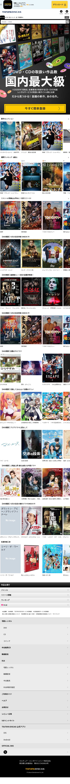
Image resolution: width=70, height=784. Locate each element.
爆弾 (1, 234)
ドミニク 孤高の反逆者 (28, 154)
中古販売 (7, 683)
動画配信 (5, 656)
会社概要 (4, 614)
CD (10, 19)
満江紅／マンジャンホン (28, 310)
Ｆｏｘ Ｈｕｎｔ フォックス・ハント (12, 310)
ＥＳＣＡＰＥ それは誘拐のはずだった (54, 387)
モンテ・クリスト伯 (27, 272)
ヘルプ (4, 703)
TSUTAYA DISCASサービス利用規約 (23, 614)
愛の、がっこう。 (26, 387)
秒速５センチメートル (28, 195)
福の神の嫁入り (5, 501)
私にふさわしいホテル (28, 577)
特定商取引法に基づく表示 (28, 616)
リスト (61, 16)
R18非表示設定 (9, 689)
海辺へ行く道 (46, 577)
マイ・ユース (4, 463)
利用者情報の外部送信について (43, 616)
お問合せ (5, 709)
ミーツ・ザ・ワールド (7, 577)
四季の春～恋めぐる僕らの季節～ (52, 463)
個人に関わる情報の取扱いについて (11, 616)
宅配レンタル (9, 670)
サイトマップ (56, 616)
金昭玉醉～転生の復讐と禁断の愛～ (53, 501)
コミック (17, 19)
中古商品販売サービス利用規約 (41, 614)
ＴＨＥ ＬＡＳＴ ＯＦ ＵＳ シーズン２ (55, 539)
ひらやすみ (3, 387)
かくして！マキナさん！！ (8, 425)
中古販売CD (27, 19)
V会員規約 (10, 614)
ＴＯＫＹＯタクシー (48, 234)
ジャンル (35, 592)
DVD (4, 19)
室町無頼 (24, 234)
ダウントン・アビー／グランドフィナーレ (13, 539)
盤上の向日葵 (46, 195)
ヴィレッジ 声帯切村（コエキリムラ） (54, 310)
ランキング (35, 602)
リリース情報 (35, 597)
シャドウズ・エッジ (6, 272)
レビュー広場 (7, 716)
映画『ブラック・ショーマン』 (51, 154)
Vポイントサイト (8, 723)
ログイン (67, 16)
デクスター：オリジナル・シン (30, 539)
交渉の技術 (24, 463)
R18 (67, 19)
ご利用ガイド (7, 696)
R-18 (35, 607)
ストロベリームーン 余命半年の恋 (11, 154)
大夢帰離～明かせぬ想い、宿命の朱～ (32, 501)
